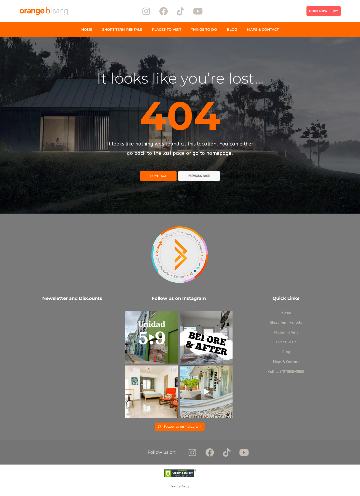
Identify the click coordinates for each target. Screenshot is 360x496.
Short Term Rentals (122, 29)
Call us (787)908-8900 (286, 372)
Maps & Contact (263, 29)
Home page (158, 176)
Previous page (199, 176)
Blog (232, 29)
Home (86, 29)
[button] (323, 11)
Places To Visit (166, 29)
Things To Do (204, 29)
